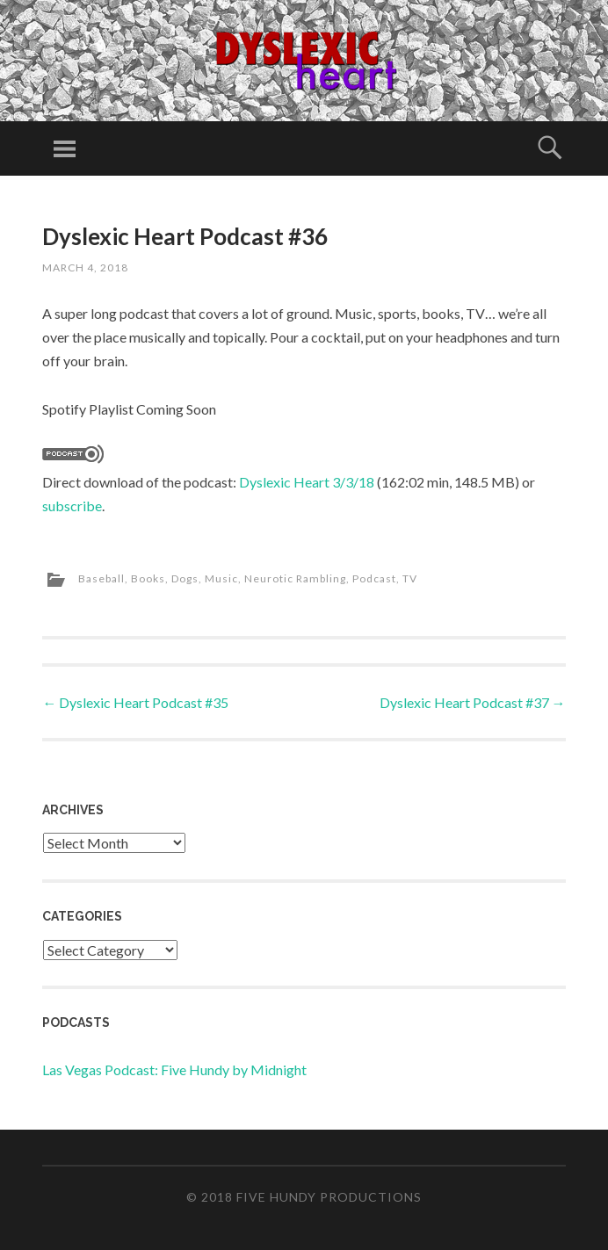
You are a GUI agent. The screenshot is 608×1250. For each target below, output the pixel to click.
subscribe (72, 505)
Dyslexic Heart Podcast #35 (135, 702)
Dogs (185, 578)
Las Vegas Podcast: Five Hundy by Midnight (174, 1069)
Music (221, 578)
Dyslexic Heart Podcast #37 (473, 702)
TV (409, 578)
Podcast (374, 578)
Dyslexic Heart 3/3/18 (306, 481)
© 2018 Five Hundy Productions (304, 1196)
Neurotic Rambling (295, 578)
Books (148, 578)
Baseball (101, 578)
